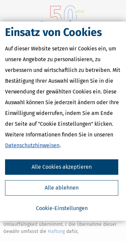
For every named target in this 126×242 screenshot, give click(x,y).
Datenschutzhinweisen (32, 145)
